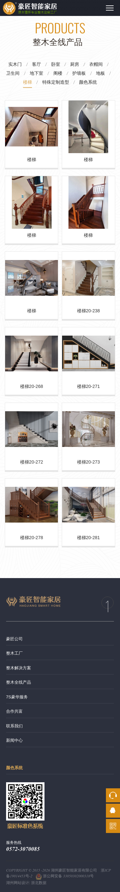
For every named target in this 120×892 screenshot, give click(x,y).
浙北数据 (38, 883)
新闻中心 (14, 740)
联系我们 (14, 726)
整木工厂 (14, 653)
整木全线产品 (18, 682)
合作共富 (14, 711)
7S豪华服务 (17, 697)
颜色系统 (14, 767)
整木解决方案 (18, 667)
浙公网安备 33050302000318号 (65, 876)
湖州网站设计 (17, 883)
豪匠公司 (14, 638)
